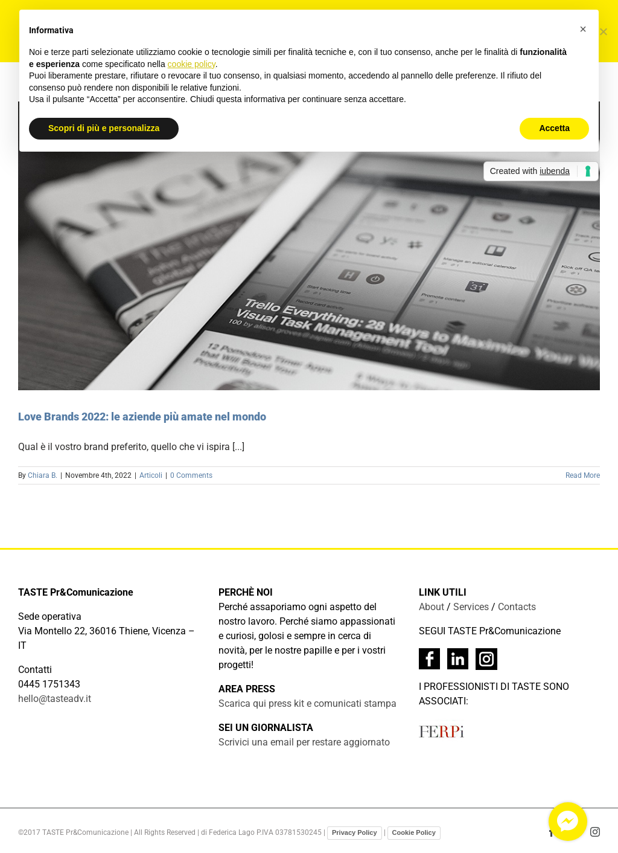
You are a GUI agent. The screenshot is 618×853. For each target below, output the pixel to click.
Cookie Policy (414, 832)
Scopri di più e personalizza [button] (103, 128)
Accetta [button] (554, 128)
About (431, 607)
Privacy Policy (354, 832)
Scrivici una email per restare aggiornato (304, 742)
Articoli (150, 475)
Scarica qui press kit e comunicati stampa (307, 703)
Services (471, 607)
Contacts (517, 607)
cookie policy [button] (191, 64)
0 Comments (191, 475)
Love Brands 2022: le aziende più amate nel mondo (142, 416)
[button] (583, 29)
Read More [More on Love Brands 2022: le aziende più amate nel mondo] (582, 475)
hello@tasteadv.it (54, 698)
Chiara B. (42, 475)
